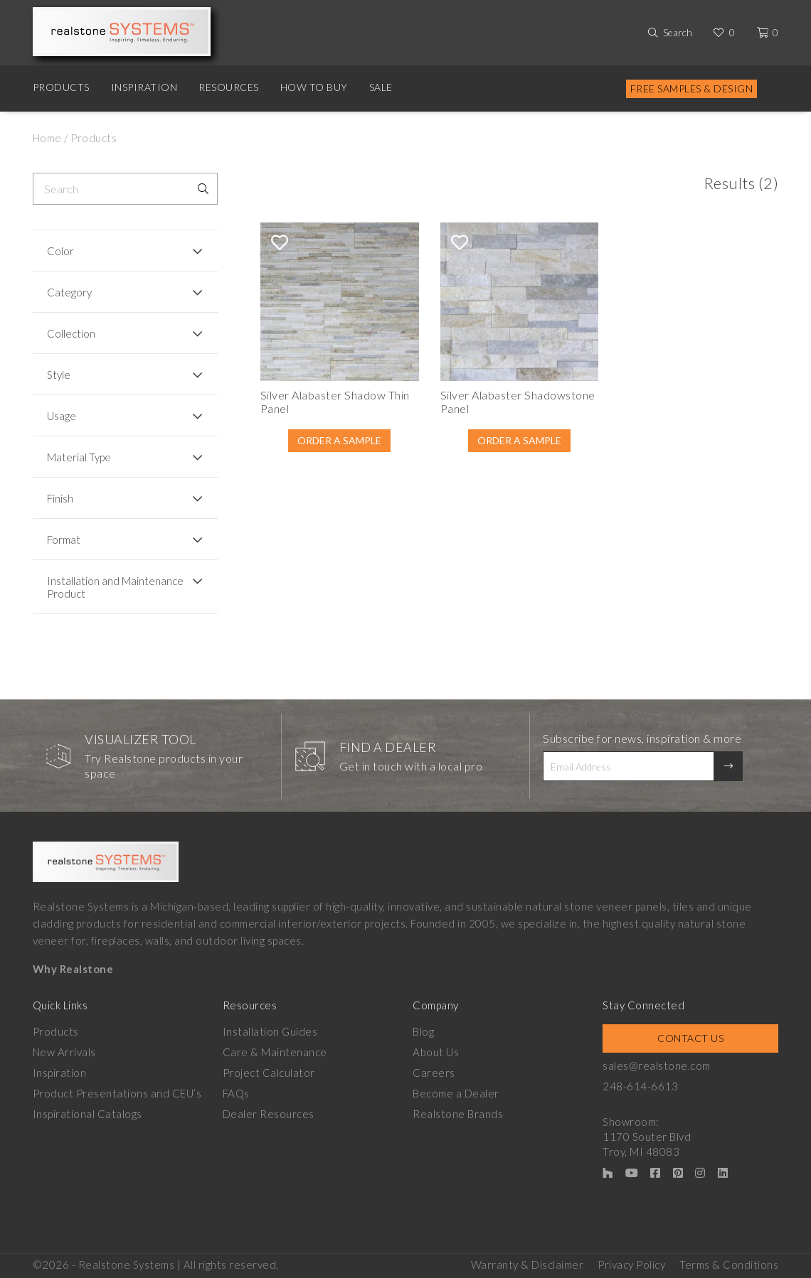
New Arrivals (64, 1052)
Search (677, 32)
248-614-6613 (640, 1086)
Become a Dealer (456, 1093)
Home (47, 137)
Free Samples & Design (691, 88)
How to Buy (314, 87)
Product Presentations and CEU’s (117, 1093)
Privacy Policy (631, 1264)
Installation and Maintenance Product (115, 587)
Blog (423, 1031)
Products (61, 87)
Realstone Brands (458, 1113)
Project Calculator (269, 1072)
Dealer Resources (268, 1113)
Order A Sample (339, 440)
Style (58, 374)
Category (69, 292)
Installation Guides (270, 1031)
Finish (60, 498)
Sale (381, 87)
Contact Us (690, 1038)
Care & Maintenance (275, 1052)
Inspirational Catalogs (87, 1113)
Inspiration (144, 87)
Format (63, 539)
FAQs (236, 1093)
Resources (228, 87)
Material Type (79, 457)
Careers (434, 1072)
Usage (61, 415)
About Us (436, 1052)
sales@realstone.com (657, 1065)
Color (60, 251)
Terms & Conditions (728, 1264)
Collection (71, 333)
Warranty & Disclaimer (527, 1264)
